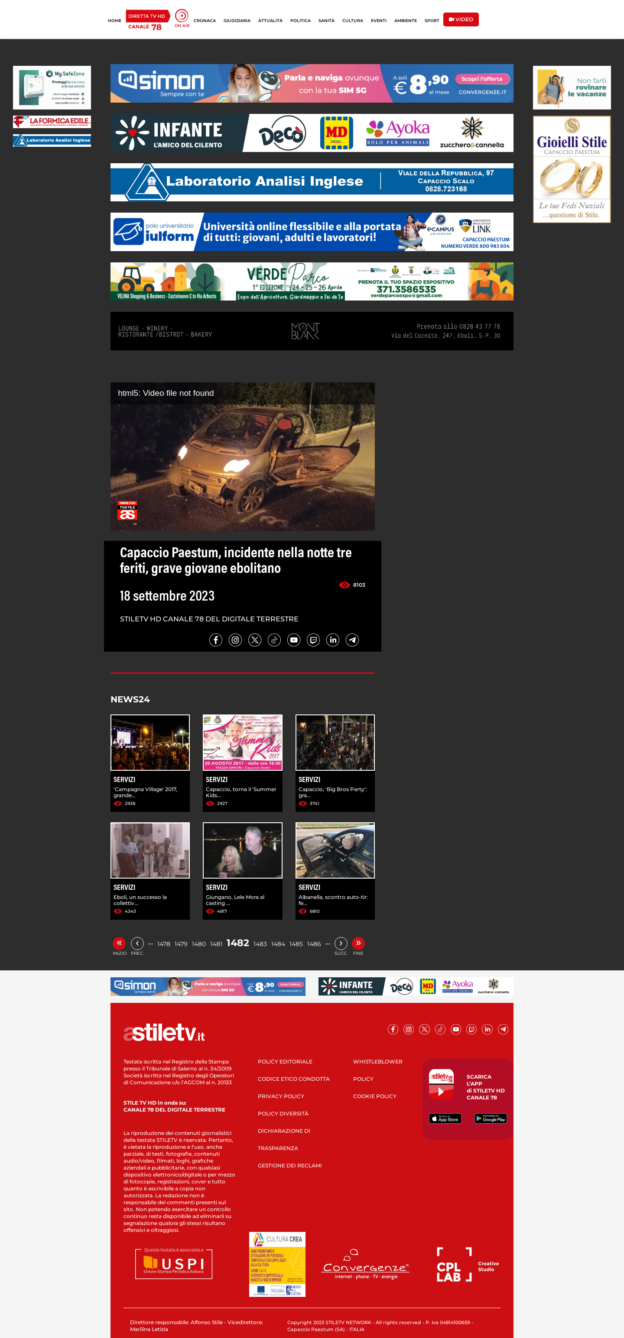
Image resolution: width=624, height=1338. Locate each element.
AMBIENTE (405, 20)
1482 (238, 943)
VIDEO (461, 19)
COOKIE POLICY (374, 1096)
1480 (199, 944)
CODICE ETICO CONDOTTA (294, 1079)
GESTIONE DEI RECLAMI (290, 1165)
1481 (216, 944)
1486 (314, 944)
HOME (114, 20)
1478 (163, 944)
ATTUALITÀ (270, 20)
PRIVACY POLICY (281, 1096)
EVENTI (379, 20)
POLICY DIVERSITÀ (283, 1113)
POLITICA (300, 20)
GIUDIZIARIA (237, 20)
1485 (296, 944)
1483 (260, 944)
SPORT (432, 20)
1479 (181, 944)
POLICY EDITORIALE (285, 1061)
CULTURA (352, 20)
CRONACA (205, 20)
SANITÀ (326, 20)
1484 (278, 944)
